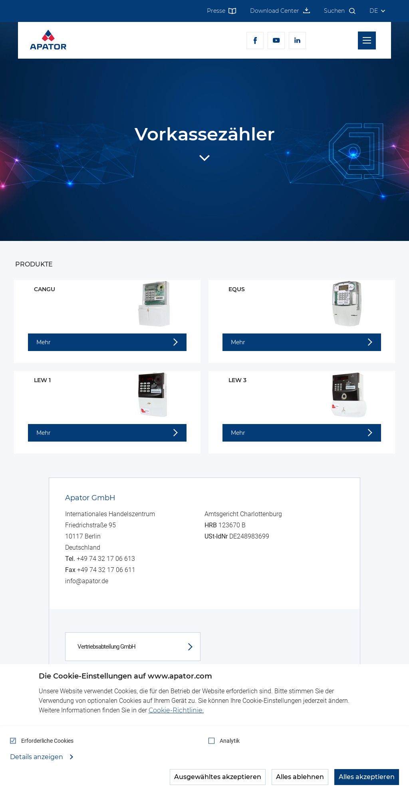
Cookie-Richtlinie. (176, 710)
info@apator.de (86, 581)
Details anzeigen (37, 757)
